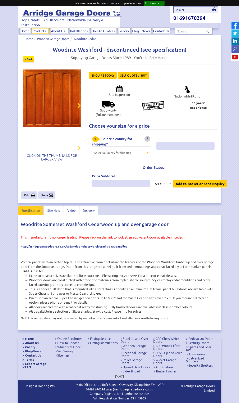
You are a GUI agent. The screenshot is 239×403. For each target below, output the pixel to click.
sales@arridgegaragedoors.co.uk (129, 389)
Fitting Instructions (104, 343)
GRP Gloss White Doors (166, 339)
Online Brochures (69, 338)
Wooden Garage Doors (53, 39)
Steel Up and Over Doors (134, 339)
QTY (158, 183)
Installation (79, 31)
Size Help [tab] (53, 210)
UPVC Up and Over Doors (167, 354)
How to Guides (103, 31)
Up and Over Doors (136, 367)
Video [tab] (71, 210)
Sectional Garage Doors (133, 354)
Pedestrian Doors (200, 338)
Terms (29, 359)
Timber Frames (166, 371)
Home (24, 31)
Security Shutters (200, 365)
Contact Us (161, 31)
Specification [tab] (31, 210)
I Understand (154, 3)
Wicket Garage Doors (164, 361)
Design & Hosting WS (39, 386)
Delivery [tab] (89, 210)
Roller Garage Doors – (131, 361)
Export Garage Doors (34, 365)
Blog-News (33, 351)
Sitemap (63, 355)
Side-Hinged (131, 371)
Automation (164, 367)
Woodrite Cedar (84, 39)
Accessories (196, 354)
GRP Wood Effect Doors (166, 347)
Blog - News (141, 31)
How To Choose (68, 343)
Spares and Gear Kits (198, 348)
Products (40, 31)
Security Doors (198, 343)
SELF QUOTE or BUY (133, 75)
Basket (179, 10)
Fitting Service (100, 338)
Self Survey (65, 351)
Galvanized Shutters (195, 359)
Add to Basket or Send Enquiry (200, 183)
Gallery (124, 31)
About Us (59, 31)
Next (76, 106)
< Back (29, 59)
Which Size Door (69, 347)
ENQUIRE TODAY (103, 75)
